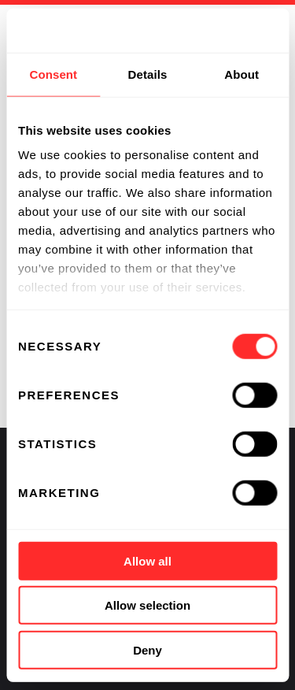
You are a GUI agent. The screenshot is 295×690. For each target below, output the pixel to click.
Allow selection (147, 605)
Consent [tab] (53, 73)
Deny (147, 649)
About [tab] (241, 73)
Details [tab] (148, 73)
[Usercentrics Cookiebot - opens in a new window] (210, 30)
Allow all (147, 560)
